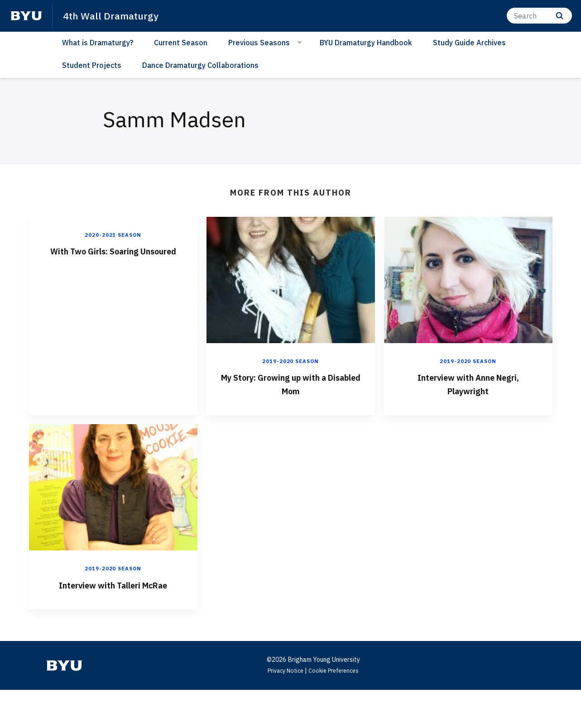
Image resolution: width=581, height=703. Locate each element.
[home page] (26, 15)
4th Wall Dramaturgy (115, 15)
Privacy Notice (282, 683)
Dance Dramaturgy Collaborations (200, 65)
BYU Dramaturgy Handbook (366, 42)
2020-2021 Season (113, 234)
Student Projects (91, 65)
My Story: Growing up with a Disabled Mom (291, 383)
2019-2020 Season (290, 361)
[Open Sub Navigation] (301, 42)
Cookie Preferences (336, 683)
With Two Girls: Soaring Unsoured (113, 257)
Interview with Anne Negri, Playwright (468, 383)
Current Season (180, 42)
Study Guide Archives (469, 42)
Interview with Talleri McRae (113, 591)
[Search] (539, 16)
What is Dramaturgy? (97, 42)
